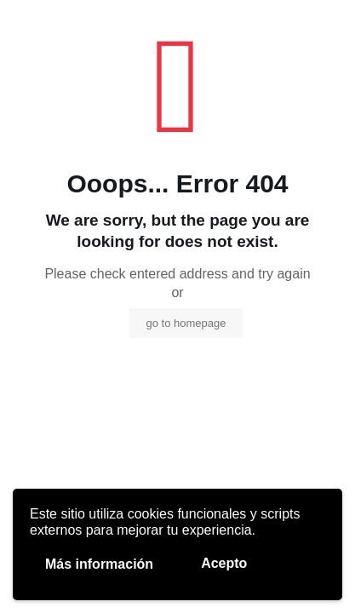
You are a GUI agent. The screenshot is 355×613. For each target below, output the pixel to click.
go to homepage (186, 323)
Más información (99, 564)
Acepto (224, 563)
